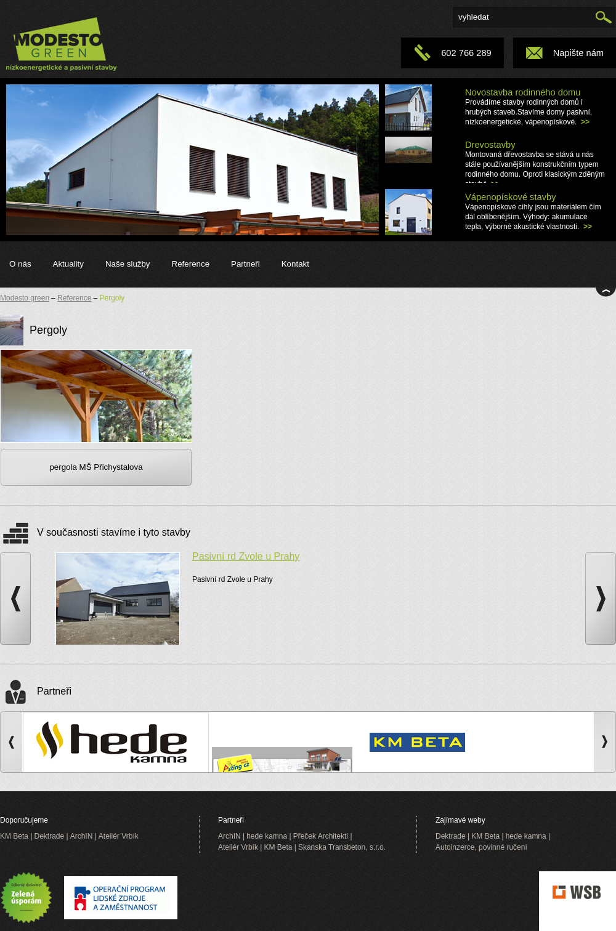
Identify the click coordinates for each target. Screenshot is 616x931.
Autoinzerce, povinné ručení (481, 847)
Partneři (245, 263)
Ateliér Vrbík (119, 836)
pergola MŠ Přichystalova (95, 467)
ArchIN (81, 836)
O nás (20, 263)
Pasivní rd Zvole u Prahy (245, 556)
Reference (191, 263)
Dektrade (49, 836)
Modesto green (24, 298)
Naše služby (127, 263)
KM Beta (14, 836)
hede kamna (266, 836)
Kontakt (295, 263)
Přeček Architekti (320, 836)
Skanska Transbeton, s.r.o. (342, 847)
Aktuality (68, 263)
